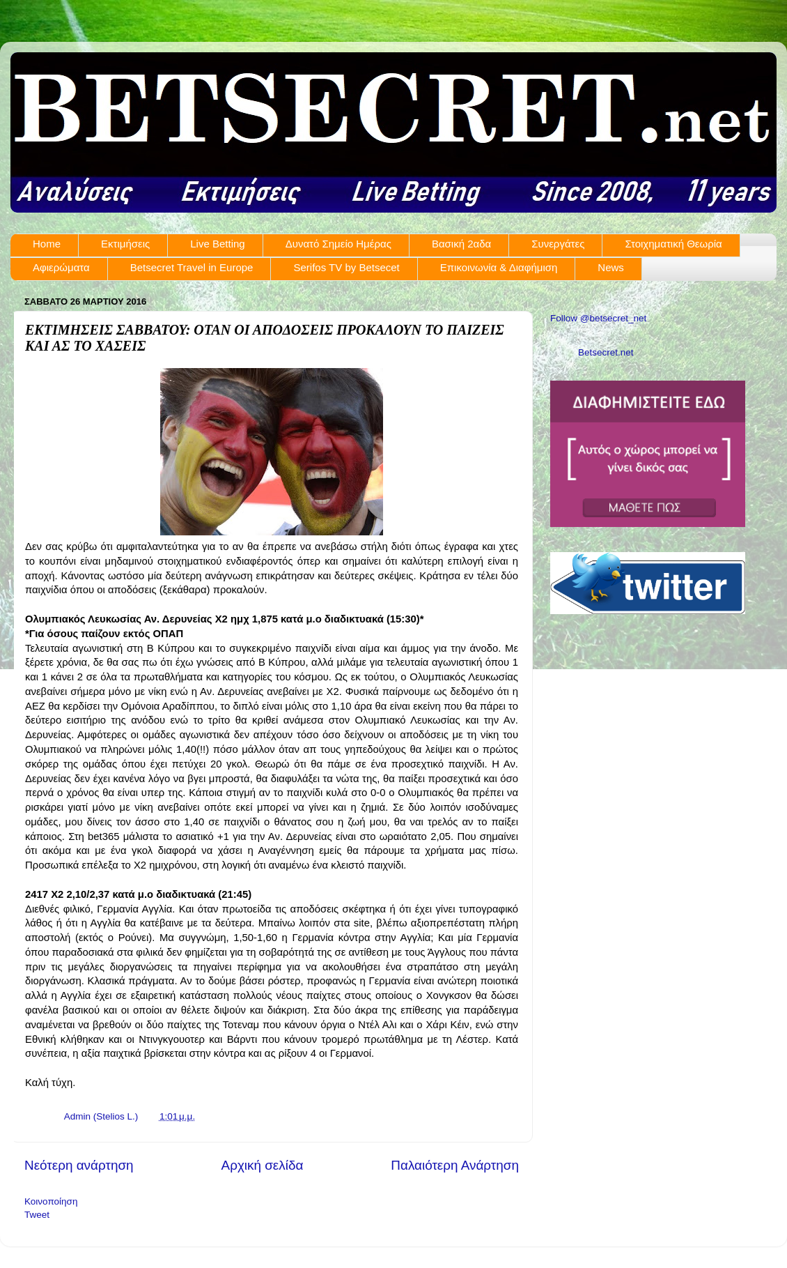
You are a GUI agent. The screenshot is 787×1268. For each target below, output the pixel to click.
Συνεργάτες (557, 244)
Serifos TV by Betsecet (346, 267)
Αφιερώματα (61, 267)
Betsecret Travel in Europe (192, 267)
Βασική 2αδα (461, 244)
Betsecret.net (606, 352)
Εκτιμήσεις (125, 244)
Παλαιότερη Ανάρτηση (455, 1165)
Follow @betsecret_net (598, 318)
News (611, 267)
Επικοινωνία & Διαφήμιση (499, 267)
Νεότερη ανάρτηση (79, 1165)
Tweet (36, 1214)
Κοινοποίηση (50, 1201)
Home (47, 244)
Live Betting (217, 244)
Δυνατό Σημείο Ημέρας (338, 244)
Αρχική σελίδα (262, 1165)
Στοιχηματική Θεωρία (673, 244)
